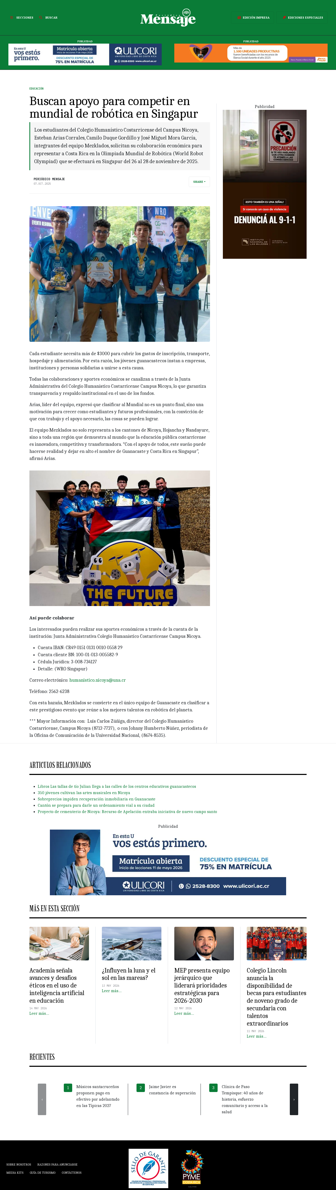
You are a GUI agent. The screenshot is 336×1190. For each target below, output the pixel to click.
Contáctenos (71, 1173)
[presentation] (42, 1099)
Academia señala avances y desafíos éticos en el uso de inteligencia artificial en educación (56, 985)
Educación (36, 88)
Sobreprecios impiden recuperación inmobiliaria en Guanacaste (96, 799)
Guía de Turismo (42, 1173)
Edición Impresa (252, 17)
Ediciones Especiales (302, 17)
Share (198, 182)
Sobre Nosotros (18, 1164)
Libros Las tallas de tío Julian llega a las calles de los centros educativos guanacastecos (117, 786)
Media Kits (14, 1173)
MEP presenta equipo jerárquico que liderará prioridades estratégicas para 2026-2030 (202, 985)
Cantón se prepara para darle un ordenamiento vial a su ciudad (96, 805)
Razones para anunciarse (57, 1164)
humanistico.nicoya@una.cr (97, 680)
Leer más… (39, 1013)
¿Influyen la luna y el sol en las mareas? (128, 974)
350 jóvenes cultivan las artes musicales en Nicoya (84, 792)
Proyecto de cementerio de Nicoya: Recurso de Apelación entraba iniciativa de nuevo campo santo (127, 811)
